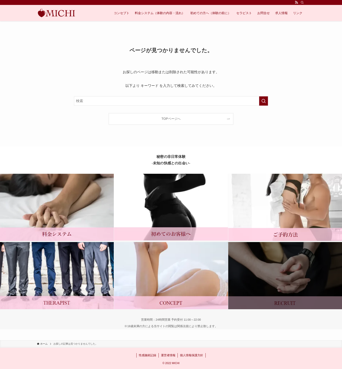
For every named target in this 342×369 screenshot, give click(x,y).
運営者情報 (168, 355)
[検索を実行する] (263, 101)
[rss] (296, 2)
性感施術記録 (147, 355)
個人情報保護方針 (191, 355)
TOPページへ (170, 118)
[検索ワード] (171, 101)
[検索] (302, 2)
